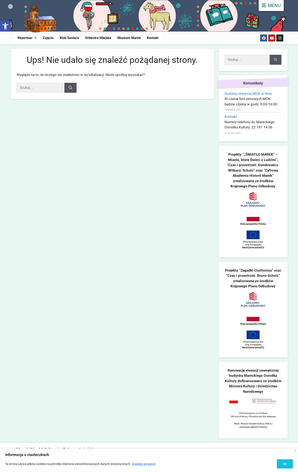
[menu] (271, 5)
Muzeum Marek (129, 38)
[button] (5, 26)
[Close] (295, 450)
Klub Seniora (69, 38)
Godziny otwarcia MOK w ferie (248, 93)
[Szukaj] (70, 88)
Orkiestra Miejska (98, 38)
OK (285, 464)
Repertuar (27, 38)
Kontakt (152, 38)
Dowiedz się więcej (143, 464)
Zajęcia (48, 38)
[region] (149, 460)
